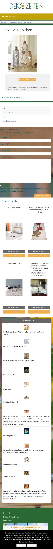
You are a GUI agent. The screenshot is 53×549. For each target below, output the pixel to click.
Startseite (4, 22)
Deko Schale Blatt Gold (11, 402)
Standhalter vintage (14, 207)
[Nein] (50, 540)
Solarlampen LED (9, 436)
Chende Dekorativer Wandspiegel (14, 346)
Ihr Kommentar (6, 157)
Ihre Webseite (5, 151)
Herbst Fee (7, 389)
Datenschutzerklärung (11, 517)
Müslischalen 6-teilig (10, 464)
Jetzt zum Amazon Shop (27, 79)
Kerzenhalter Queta (14, 263)
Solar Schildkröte (9, 375)
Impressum (7, 520)
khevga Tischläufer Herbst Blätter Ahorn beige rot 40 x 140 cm (38, 209)
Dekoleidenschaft (14, 22)
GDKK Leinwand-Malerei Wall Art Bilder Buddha (19, 361)
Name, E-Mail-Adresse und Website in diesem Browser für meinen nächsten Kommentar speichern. (25, 190)
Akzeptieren (21, 545)
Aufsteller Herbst (9, 477)
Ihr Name (4, 137)
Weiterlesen (32, 545)
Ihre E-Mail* (4, 144)
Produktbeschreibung (14, 251)
